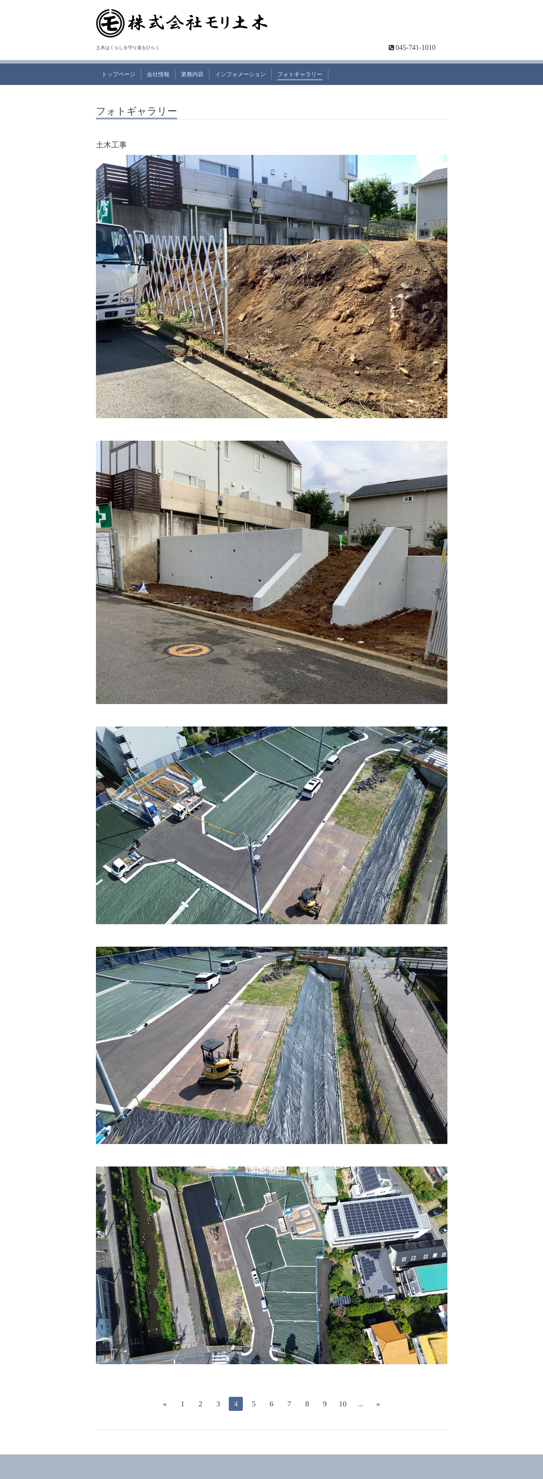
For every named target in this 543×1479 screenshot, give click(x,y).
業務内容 (192, 74)
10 (343, 1403)
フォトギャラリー (299, 74)
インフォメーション (240, 74)
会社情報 (158, 74)
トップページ (118, 74)
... (360, 1403)
